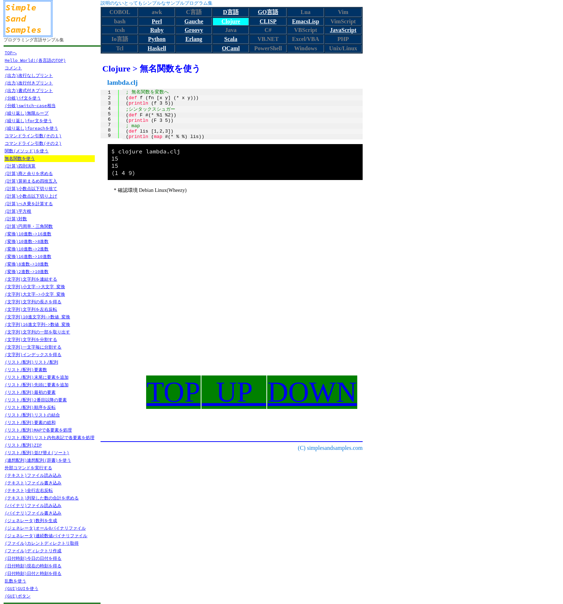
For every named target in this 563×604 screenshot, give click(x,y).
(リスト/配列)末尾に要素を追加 (37, 377)
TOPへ (11, 52)
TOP (173, 392)
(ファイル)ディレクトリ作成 (33, 550)
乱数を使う (15, 581)
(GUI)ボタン (18, 596)
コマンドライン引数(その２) (33, 143)
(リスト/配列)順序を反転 (30, 407)
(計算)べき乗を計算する (29, 203)
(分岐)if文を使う (23, 98)
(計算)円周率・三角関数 (29, 226)
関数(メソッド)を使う (26, 150)
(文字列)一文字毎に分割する (33, 347)
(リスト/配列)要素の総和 (30, 422)
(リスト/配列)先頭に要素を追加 (37, 384)
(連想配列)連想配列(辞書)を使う (38, 460)
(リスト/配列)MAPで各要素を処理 (38, 430)
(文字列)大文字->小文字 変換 (35, 294)
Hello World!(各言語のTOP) (35, 60)
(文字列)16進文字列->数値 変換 (37, 324)
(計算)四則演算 (20, 166)
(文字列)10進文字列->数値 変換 (37, 316)
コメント (13, 67)
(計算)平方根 (18, 211)
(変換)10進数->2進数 (26, 249)
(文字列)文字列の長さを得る (33, 301)
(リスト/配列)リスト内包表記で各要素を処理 (49, 437)
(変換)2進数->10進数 (26, 271)
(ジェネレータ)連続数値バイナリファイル (46, 535)
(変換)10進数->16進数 (28, 233)
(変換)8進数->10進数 (26, 264)
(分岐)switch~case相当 (30, 105)
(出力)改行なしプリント (29, 75)
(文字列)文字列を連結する (31, 279)
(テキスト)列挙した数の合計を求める (42, 498)
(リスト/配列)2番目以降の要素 (36, 399)
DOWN (312, 392)
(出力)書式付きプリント (29, 90)
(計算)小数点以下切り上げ (31, 196)
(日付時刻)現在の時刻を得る (33, 565)
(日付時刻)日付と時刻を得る (33, 573)
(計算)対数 (16, 218)
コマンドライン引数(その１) (33, 135)
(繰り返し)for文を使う (28, 120)
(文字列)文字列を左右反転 (31, 309)
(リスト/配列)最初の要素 (30, 392)
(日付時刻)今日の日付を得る (33, 558)
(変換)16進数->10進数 (28, 256)
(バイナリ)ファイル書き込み (33, 513)
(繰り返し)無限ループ (26, 113)
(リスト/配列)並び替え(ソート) (37, 452)
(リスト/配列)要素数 (26, 369)
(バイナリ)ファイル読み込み (33, 505)
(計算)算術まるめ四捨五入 (31, 181)
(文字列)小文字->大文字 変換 (35, 286)
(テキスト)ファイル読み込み (33, 475)
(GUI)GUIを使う (21, 588)
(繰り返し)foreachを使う (31, 128)
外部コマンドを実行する (28, 467)
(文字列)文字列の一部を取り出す (37, 332)
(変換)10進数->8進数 (26, 241)
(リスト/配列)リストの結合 (32, 415)
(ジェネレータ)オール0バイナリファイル (45, 528)
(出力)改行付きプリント (29, 83)
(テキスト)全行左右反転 (29, 490)
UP (234, 392)
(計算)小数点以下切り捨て (31, 188)
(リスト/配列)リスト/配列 (31, 362)
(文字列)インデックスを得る (33, 354)
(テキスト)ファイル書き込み (33, 482)
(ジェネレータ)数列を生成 (31, 520)
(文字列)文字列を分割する (31, 339)
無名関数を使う (20, 158)
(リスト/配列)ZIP (23, 445)
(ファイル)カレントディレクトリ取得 (42, 543)
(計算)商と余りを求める (29, 173)
